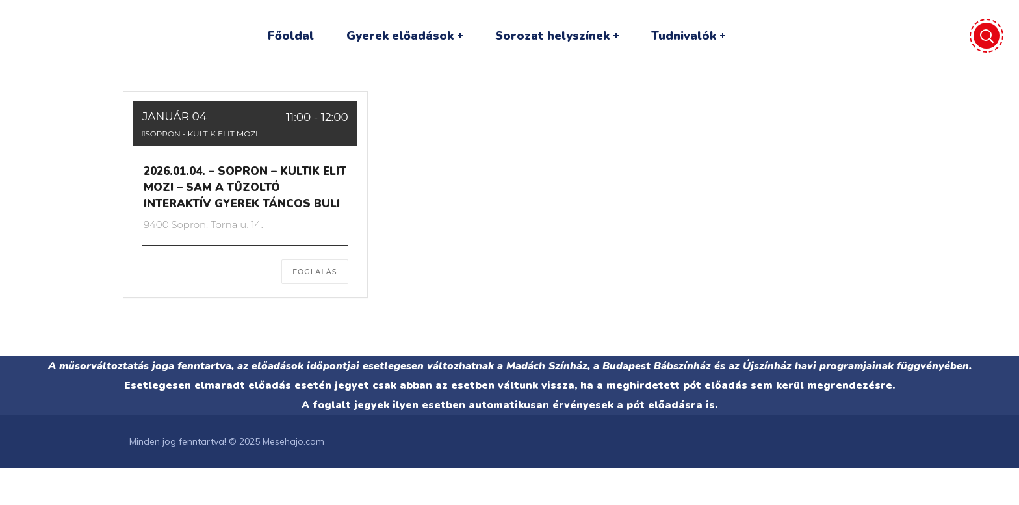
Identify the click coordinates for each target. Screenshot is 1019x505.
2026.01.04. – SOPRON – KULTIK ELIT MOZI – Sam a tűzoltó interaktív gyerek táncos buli (245, 187)
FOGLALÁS (314, 271)
